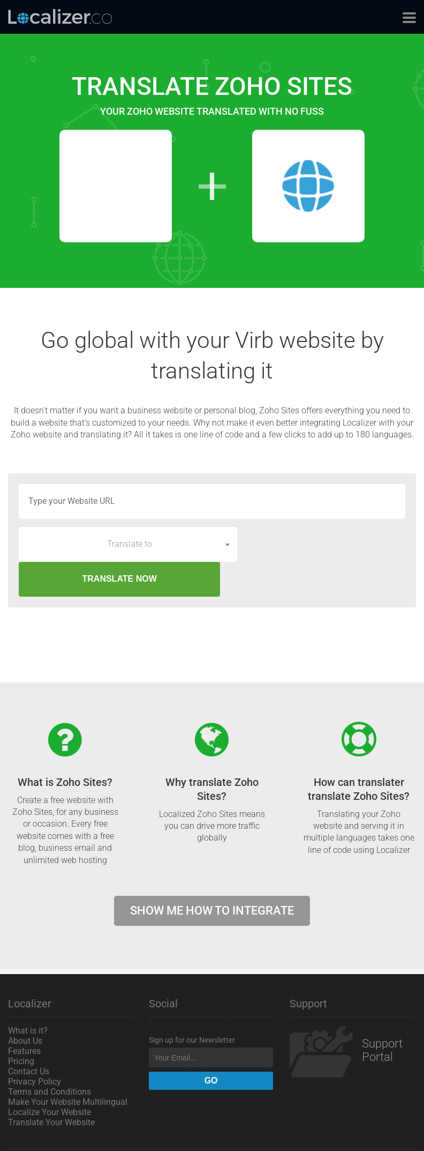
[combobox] (128, 544)
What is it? (28, 996)
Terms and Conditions (49, 1057)
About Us (25, 1006)
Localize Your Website (49, 1077)
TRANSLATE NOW (324, 543)
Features (24, 1016)
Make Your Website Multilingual (67, 1067)
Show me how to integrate (212, 875)
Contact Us (28, 1036)
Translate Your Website (51, 1087)
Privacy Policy (34, 1047)
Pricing (21, 1026)
